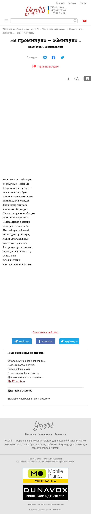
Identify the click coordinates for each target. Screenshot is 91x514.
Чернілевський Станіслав (54, 29)
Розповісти (45, 341)
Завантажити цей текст (45, 332)
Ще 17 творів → (16, 381)
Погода (82, 3)
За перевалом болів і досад (23, 373)
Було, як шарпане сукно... (22, 365)
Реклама (72, 3)
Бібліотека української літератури (18, 29)
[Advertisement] (45, 130)
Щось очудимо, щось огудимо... (25, 377)
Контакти (60, 3)
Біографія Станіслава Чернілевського (29, 398)
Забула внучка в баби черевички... (27, 361)
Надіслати (21, 341)
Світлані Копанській (19, 369)
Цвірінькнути (69, 341)
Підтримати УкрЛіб (45, 67)
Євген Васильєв (55, 459)
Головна (30, 434)
